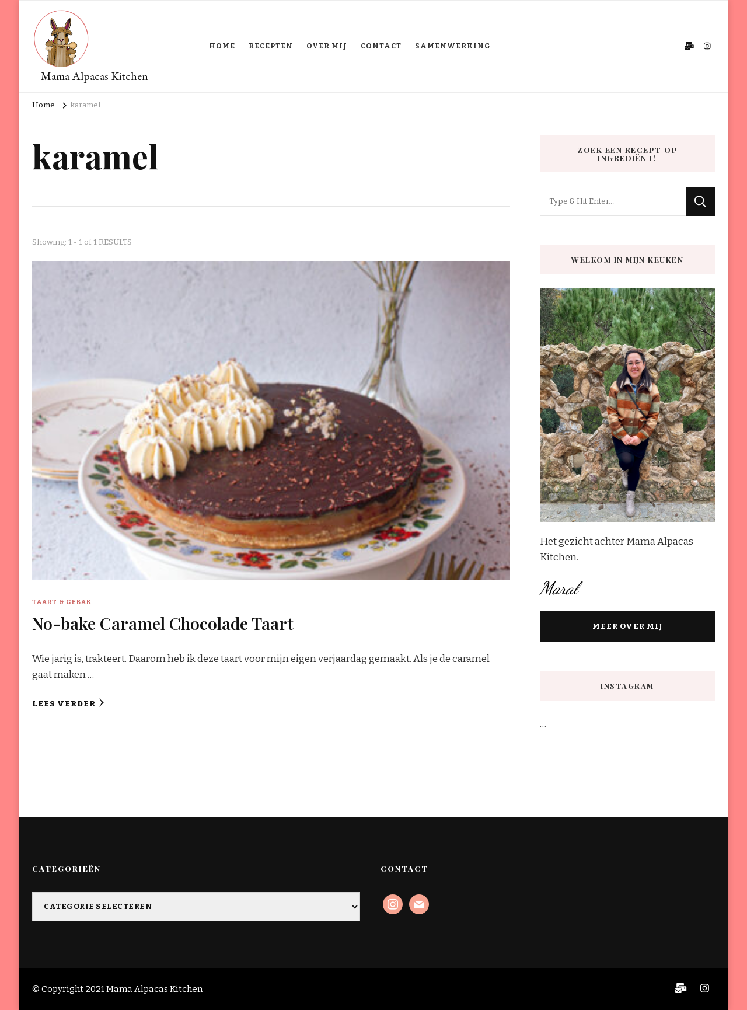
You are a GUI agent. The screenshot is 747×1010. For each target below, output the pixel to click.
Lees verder (68, 703)
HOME (222, 46)
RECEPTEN (271, 46)
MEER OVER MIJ (627, 626)
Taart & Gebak (62, 602)
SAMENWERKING (453, 46)
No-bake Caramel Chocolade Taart (163, 623)
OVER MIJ (326, 46)
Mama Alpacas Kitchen (94, 75)
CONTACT (381, 46)
